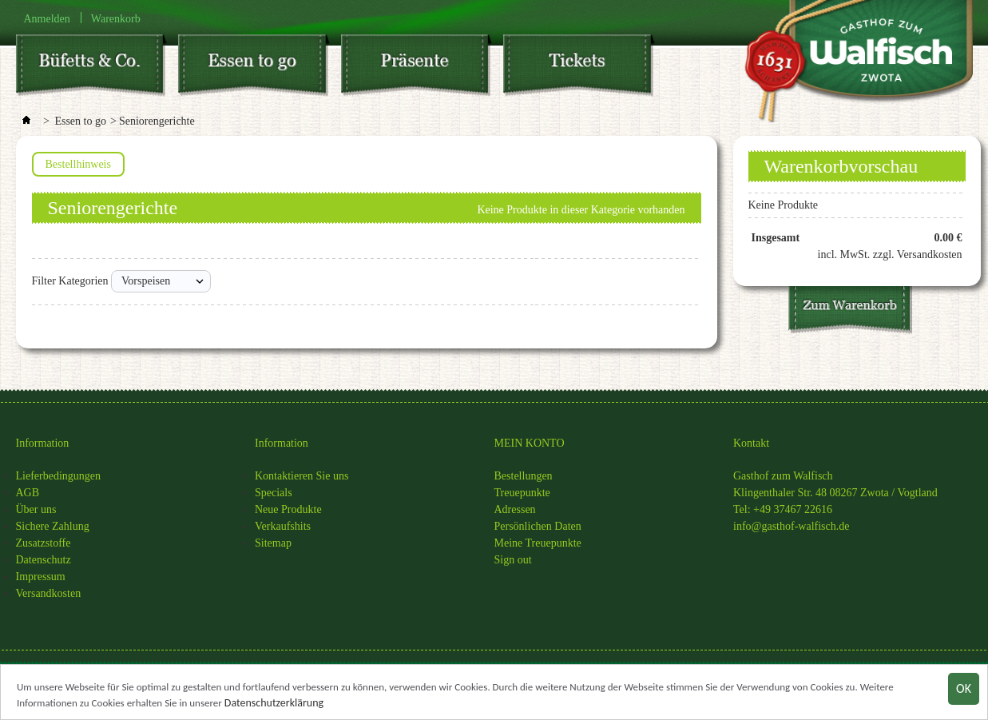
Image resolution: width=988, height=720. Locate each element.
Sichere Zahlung (52, 526)
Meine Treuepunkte (537, 543)
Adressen (515, 509)
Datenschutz (43, 560)
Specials (273, 493)
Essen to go (80, 121)
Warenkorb (116, 18)
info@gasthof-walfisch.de (791, 526)
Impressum (40, 577)
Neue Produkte (288, 509)
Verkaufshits (283, 526)
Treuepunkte (522, 493)
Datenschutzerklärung (273, 704)
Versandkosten (48, 593)
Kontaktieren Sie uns (301, 476)
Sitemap (273, 543)
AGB (28, 493)
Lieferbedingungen (58, 476)
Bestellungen (523, 476)
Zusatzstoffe (43, 543)
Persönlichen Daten (537, 526)
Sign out (513, 560)
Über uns (36, 509)
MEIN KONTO (529, 443)
